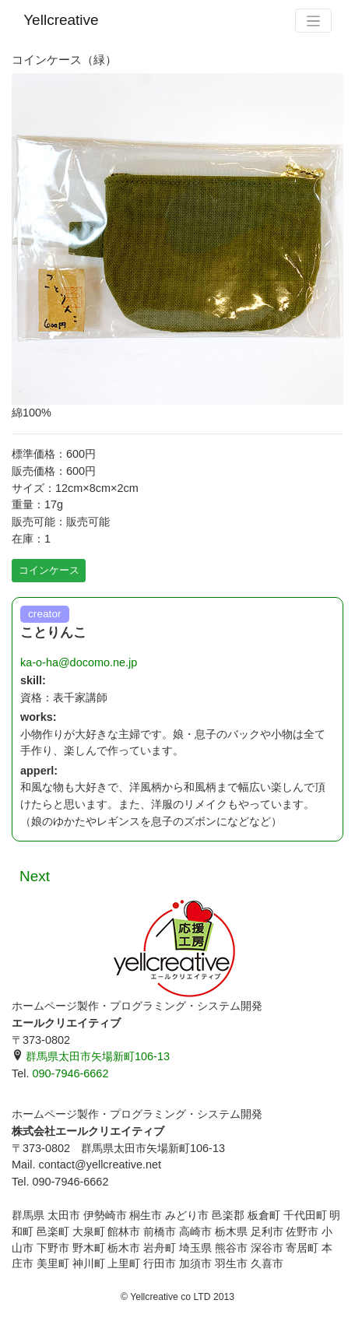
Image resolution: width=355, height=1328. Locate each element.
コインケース (49, 570)
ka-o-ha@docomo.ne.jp (78, 662)
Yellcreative (60, 20)
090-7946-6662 (70, 1073)
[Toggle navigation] (313, 21)
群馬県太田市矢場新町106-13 (91, 1056)
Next (34, 876)
